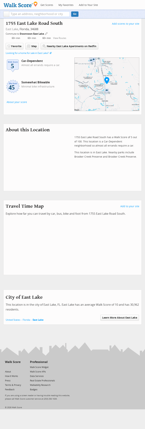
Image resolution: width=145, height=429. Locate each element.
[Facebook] (13, 367)
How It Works (11, 376)
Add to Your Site (88, 5)
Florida (26, 320)
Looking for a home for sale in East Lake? (27, 53)
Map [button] (32, 46)
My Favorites (65, 5)
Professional (39, 362)
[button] (6, 14)
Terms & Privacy (13, 385)
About (8, 371)
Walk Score (13, 362)
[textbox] (39, 14)
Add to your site (129, 206)
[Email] (18, 367)
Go (75, 14)
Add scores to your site (125, 23)
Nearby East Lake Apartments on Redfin (69, 46)
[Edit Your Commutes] (46, 33)
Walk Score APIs (38, 371)
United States (13, 320)
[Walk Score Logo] (21, 4)
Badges (33, 389)
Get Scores (46, 5)
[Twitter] (7, 367)
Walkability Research (40, 385)
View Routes (59, 38)
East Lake (12, 29)
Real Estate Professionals (42, 380)
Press (8, 380)
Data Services (37, 376)
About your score (17, 102)
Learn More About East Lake (119, 317)
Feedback (9, 389)
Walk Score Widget (39, 367)
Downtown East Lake (32, 33)
